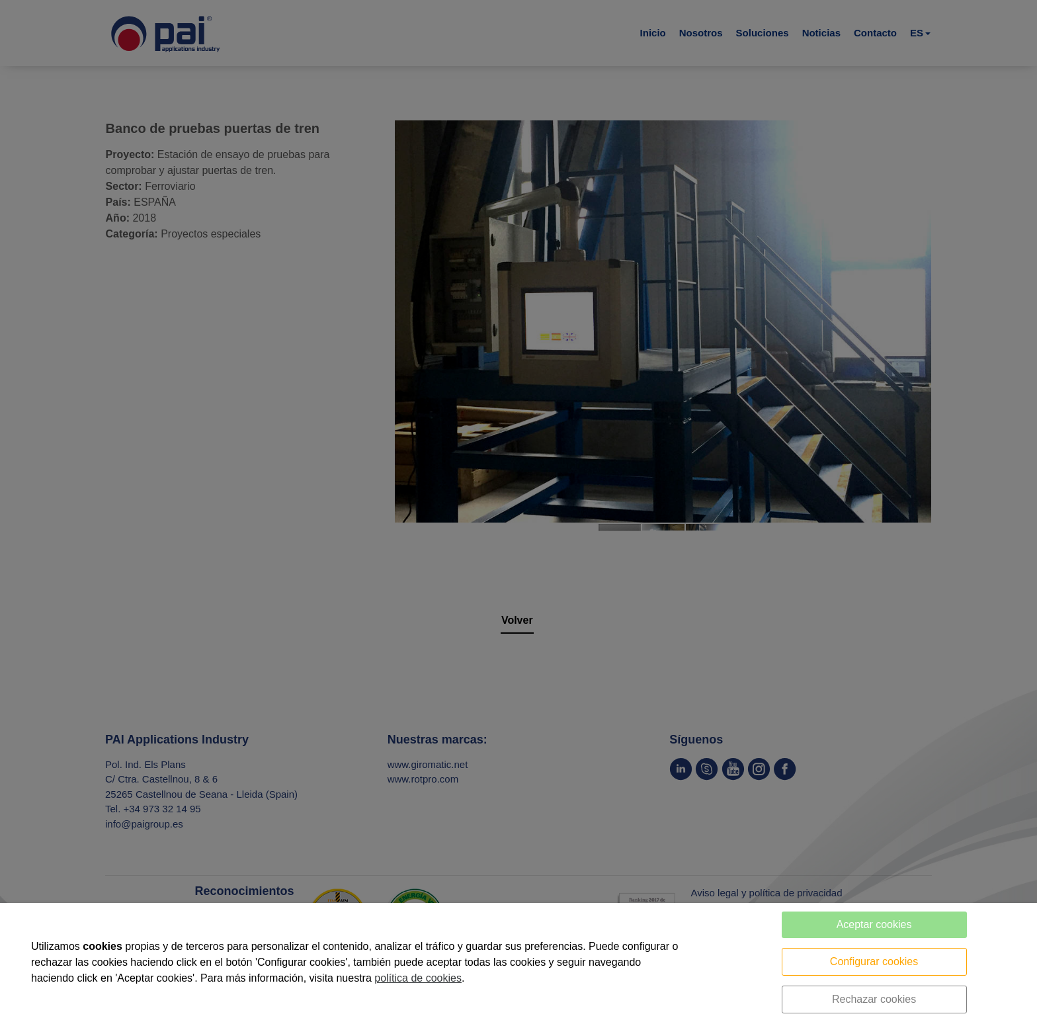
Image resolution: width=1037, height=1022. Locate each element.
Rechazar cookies (874, 999)
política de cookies (418, 978)
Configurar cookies (874, 961)
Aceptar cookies (874, 924)
